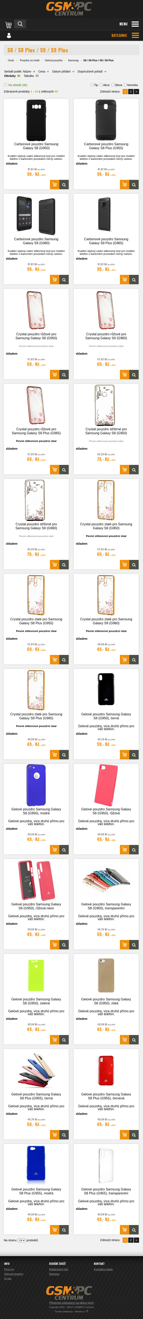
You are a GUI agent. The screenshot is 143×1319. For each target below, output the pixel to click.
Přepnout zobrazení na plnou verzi (71, 1302)
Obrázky (10, 76)
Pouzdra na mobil (29, 60)
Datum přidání (61, 71)
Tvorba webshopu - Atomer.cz (71, 1311)
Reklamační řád (58, 1269)
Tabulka (29, 76)
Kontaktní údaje (103, 1269)
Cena (41, 71)
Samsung (73, 60)
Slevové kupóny (13, 1273)
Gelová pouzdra (53, 60)
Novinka (132, 85)
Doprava (54, 1273)
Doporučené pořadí (90, 71)
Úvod (11, 60)
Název (27, 71)
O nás (7, 1278)
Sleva (118, 85)
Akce (106, 85)
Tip (96, 85)
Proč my (9, 1269)
